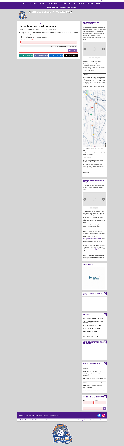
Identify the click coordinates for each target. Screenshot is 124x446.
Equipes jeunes (69, 3)
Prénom (97, 400)
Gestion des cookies (55, 415)
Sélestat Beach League (68, 7)
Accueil (25, 3)
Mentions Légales (43, 415)
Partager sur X (71, 55)
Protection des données (25, 415)
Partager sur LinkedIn (56, 55)
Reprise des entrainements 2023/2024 (93, 181)
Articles (43, 3)
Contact (98, 3)
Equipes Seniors (54, 3)
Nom (84, 400)
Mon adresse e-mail (26, 40)
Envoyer (72, 50)
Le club (33, 3)
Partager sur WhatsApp (26, 55)
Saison (81, 3)
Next (103, 49)
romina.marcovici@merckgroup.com (92, 238)
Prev (84, 49)
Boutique (90, 3)
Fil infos (86, 315)
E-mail (85, 406)
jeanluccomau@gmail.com (94, 249)
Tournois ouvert (52, 7)
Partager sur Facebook (41, 55)
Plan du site (35, 415)
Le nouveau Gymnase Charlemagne (91, 22)
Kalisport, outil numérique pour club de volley (94, 420)
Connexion (103, 1)
